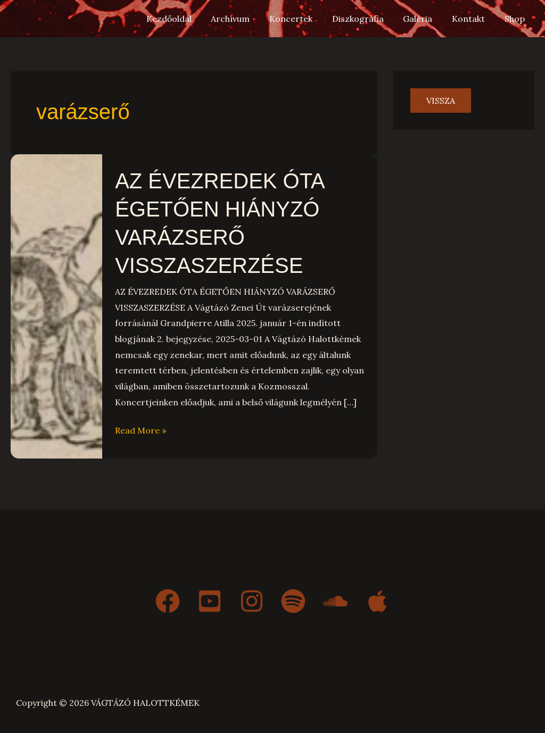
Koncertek (302, 18)
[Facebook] (167, 599)
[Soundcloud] (335, 599)
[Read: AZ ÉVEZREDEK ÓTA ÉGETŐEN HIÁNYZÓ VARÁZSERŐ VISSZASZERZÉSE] (56, 304)
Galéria (424, 18)
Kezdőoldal (185, 18)
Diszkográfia (366, 18)
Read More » (140, 427)
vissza (440, 100)
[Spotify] (293, 599)
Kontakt (472, 18)
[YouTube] (209, 599)
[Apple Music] (377, 599)
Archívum (244, 18)
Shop (516, 18)
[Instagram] (251, 599)
